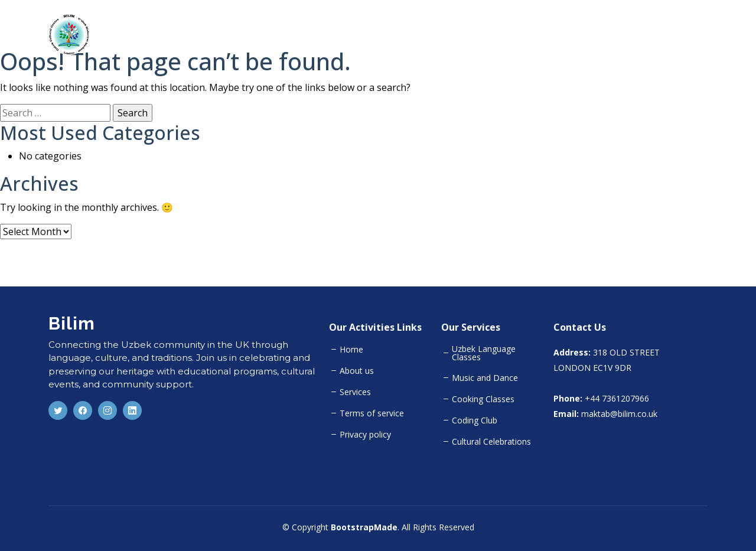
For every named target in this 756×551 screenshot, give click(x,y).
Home (504, 34)
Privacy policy (365, 435)
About (547, 34)
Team (647, 34)
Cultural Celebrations (491, 442)
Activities (597, 34)
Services (355, 392)
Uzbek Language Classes (484, 353)
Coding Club (474, 420)
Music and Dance (485, 378)
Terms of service (372, 413)
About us (357, 371)
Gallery (692, 34)
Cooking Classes (483, 399)
